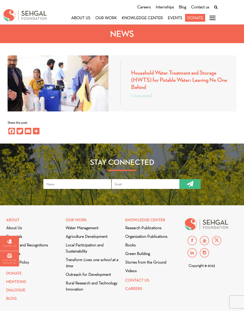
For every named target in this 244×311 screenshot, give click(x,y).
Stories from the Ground (145, 262)
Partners (13, 253)
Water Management (82, 227)
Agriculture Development (86, 236)
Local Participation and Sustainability (84, 248)
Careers (144, 6)
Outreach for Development (88, 274)
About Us (80, 17)
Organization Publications (146, 236)
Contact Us (137, 280)
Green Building (137, 253)
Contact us (200, 6)
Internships (165, 6)
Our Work (106, 17)
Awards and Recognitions (27, 245)
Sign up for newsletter (9, 258)
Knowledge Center (142, 17)
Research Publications (143, 227)
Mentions (16, 281)
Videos (131, 270)
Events (175, 17)
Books (130, 245)
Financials (14, 236)
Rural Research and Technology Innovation (91, 286)
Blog (182, 6)
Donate (195, 17)
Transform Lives (92, 262)
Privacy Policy (17, 262)
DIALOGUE (15, 290)
